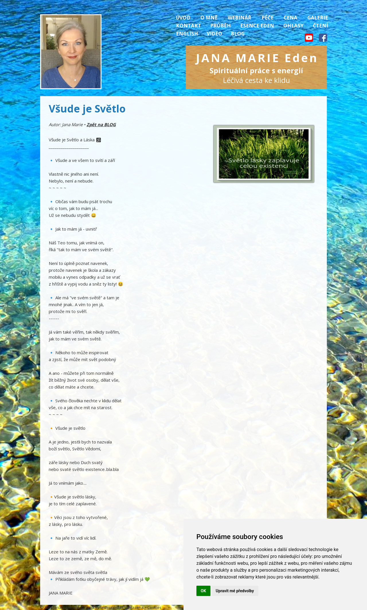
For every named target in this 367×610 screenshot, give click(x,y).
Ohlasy (293, 25)
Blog (238, 33)
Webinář (239, 17)
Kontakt (188, 25)
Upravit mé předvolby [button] (235, 591)
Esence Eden (257, 25)
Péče (267, 17)
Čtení (320, 25)
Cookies (154, 607)
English (187, 33)
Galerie (317, 17)
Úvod (183, 17)
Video (214, 33)
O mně (209, 17)
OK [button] (203, 591)
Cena (290, 17)
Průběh (220, 25)
